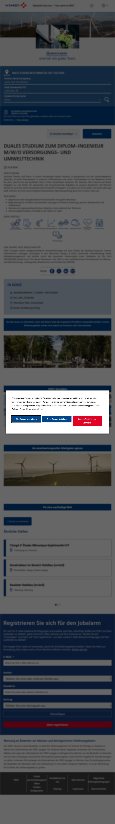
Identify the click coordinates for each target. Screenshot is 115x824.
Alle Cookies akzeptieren (26, 419)
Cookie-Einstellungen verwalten (87, 421)
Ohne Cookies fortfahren (57, 419)
